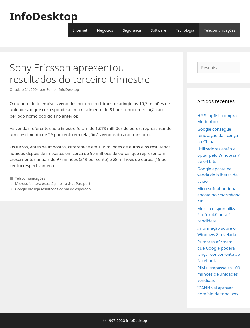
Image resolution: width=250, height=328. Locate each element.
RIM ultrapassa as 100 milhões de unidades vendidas (218, 274)
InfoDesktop (44, 16)
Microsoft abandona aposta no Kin (218, 195)
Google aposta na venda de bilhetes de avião (217, 175)
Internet (80, 30)
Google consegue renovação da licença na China (217, 135)
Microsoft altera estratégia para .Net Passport (52, 183)
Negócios (105, 30)
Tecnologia (185, 30)
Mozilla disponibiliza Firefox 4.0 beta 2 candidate (216, 215)
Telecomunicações (219, 30)
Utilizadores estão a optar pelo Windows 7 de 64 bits (218, 155)
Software (158, 30)
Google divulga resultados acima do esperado (53, 189)
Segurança (132, 30)
